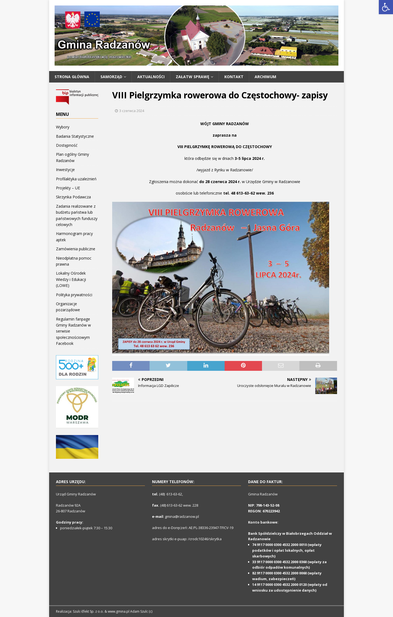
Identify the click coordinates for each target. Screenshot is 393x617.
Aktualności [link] (151, 76)
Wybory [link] (62, 127)
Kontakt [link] (233, 76)
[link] (386, 7)
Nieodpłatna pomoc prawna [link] (73, 261)
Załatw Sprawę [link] (192, 76)
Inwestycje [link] (65, 169)
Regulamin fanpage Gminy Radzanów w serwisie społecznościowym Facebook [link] (73, 331)
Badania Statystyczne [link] (75, 136)
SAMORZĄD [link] (111, 76)
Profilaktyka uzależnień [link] (76, 178)
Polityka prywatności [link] (74, 294)
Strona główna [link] (72, 76)
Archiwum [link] (265, 76)
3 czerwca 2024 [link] (131, 110)
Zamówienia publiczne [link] (75, 248)
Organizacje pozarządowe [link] (68, 306)
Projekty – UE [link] (68, 187)
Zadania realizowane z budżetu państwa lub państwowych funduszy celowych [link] (76, 215)
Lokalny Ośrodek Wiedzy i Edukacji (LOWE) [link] (71, 279)
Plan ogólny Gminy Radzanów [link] (72, 157)
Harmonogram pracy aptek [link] (74, 236)
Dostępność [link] (67, 145)
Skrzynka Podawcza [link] (73, 196)
